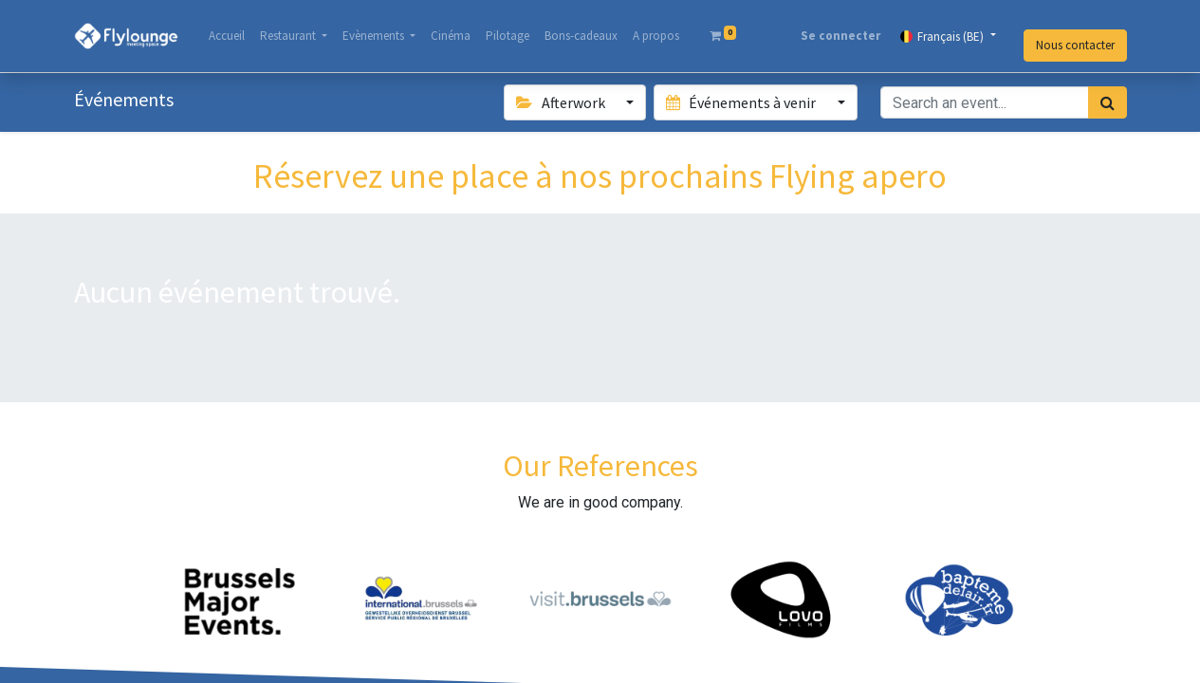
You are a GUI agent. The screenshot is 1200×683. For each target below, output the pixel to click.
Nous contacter (1075, 45)
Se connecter (840, 36)
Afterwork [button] (561, 102)
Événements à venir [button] (742, 102)
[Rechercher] (1107, 102)
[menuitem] (226, 36)
